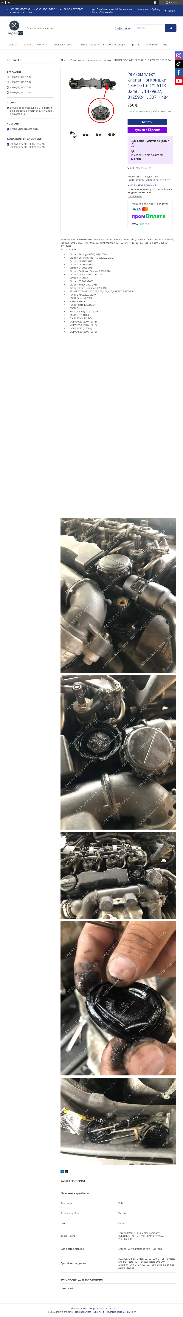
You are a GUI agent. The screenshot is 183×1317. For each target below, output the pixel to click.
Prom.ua (110, 1308)
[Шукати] (170, 28)
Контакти (151, 44)
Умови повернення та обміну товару (103, 44)
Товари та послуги (33, 44)
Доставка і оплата (64, 44)
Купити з (147, 130)
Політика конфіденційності (121, 1311)
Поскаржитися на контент (89, 1311)
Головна (12, 44)
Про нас (135, 44)
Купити (147, 121)
